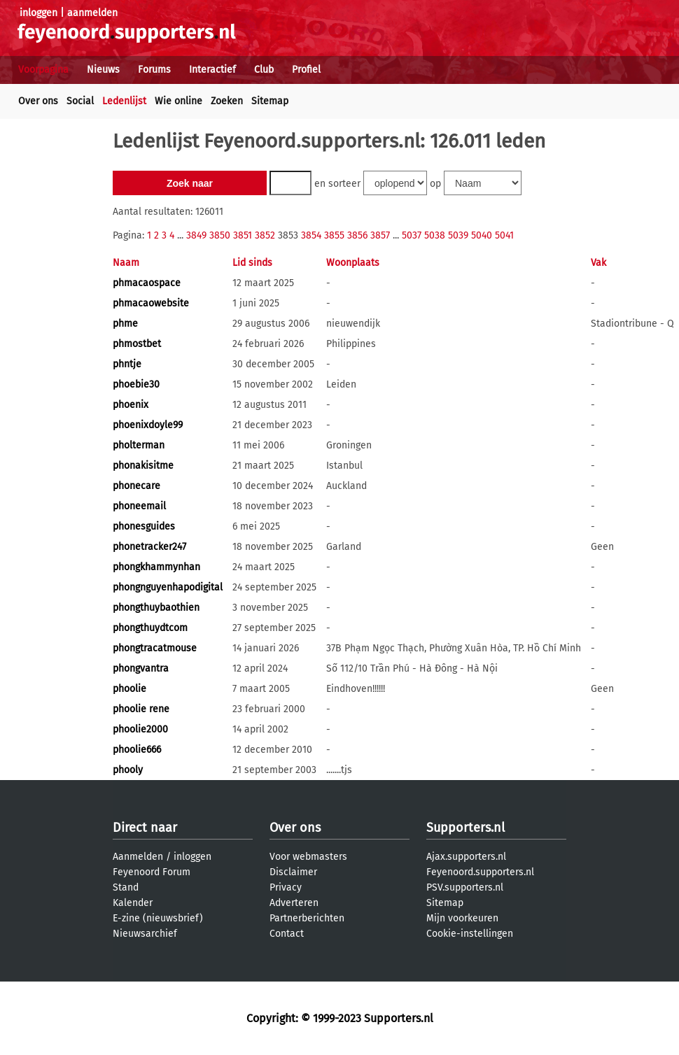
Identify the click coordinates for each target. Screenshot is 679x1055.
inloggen (38, 13)
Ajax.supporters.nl (466, 857)
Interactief (212, 70)
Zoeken (227, 101)
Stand (126, 887)
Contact (287, 934)
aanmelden (92, 13)
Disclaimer (293, 872)
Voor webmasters (308, 857)
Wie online (178, 101)
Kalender (133, 903)
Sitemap (269, 101)
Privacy (286, 887)
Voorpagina (43, 70)
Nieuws (103, 70)
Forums (154, 70)
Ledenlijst (124, 101)
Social (80, 101)
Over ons (38, 101)
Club (264, 70)
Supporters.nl (465, 827)
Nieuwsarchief (145, 934)
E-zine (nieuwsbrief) (158, 918)
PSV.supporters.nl (464, 887)
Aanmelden (138, 857)
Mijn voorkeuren (462, 918)
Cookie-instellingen (469, 934)
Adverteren (294, 903)
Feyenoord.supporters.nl (480, 872)
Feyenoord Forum (151, 872)
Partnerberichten (307, 918)
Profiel (306, 70)
